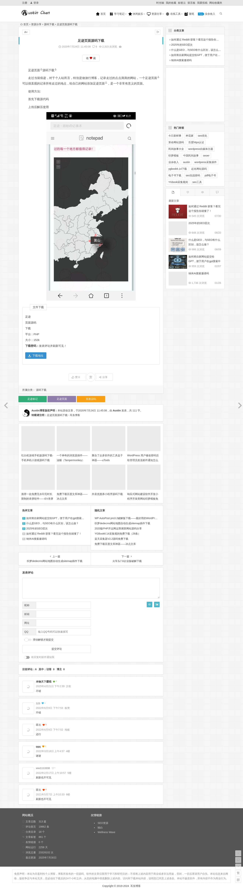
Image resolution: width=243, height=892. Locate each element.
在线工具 (173, 14)
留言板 (191, 2)
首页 (101, 14)
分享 (103, 377)
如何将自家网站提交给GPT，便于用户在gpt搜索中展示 (57, 518)
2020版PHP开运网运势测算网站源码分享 (118, 528)
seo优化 (202, 135)
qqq (38, 746)
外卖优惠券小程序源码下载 (107, 494)
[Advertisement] (192, 94)
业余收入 (206, 13)
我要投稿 (202, 2)
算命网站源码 (176, 142)
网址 (26, 622)
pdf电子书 (210, 175)
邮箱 (26, 614)
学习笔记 (116, 14)
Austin (117, 410)
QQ (26, 631)
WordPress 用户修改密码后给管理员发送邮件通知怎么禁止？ (143, 460)
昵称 (26, 605)
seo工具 (197, 182)
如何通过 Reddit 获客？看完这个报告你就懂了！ (54, 533)
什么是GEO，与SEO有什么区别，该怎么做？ (52, 523)
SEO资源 (103, 823)
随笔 (189, 14)
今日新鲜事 (174, 135)
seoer (206, 155)
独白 (100, 827)
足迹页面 (35, 70)
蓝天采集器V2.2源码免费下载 (111, 538)
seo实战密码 (193, 175)
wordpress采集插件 (205, 162)
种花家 (189, 135)
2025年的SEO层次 (37, 528)
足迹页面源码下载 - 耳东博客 (63, 415)
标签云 (182, 2)
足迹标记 (32, 398)
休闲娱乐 (135, 14)
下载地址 (35, 355)
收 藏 (91, 58)
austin (186, 162)
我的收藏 (171, 2)
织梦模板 (173, 155)
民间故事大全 (176, 148)
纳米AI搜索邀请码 (36, 538)
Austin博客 (38, 410)
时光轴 (160, 2)
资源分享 (154, 14)
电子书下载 (174, 175)
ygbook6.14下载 (177, 168)
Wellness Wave (106, 832)
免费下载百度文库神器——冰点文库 (115, 543)
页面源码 (30, 322)
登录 (34, 2)
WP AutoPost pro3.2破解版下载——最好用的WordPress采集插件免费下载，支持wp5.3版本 (147, 518)
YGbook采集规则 (178, 182)
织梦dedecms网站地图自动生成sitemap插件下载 (122, 523)
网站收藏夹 (215, 2)
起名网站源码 (199, 168)
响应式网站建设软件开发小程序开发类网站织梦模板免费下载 (142, 499)
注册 (24, 2)
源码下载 (49, 24)
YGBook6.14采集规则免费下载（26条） (117, 533)
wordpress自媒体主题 (200, 148)
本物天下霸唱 (43, 681)
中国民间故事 (191, 155)
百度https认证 (196, 142)
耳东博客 (135, 885)
